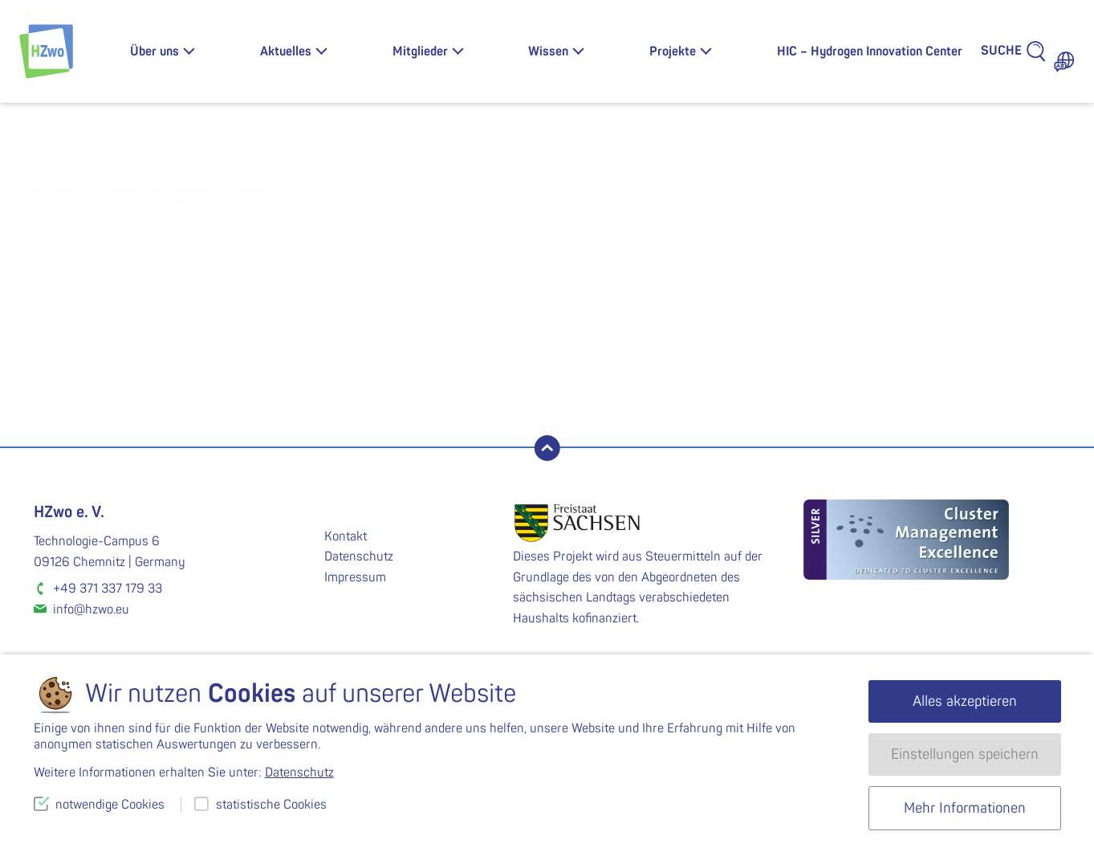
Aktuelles (285, 51)
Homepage (571, 322)
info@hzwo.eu (91, 609)
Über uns (154, 51)
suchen (216, 382)
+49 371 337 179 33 (107, 589)
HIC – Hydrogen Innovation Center (869, 51)
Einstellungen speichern (965, 754)
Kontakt (345, 536)
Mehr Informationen (965, 808)
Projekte (672, 51)
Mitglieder (420, 51)
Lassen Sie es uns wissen (353, 304)
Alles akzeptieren (965, 701)
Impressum (355, 577)
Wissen (548, 51)
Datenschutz (358, 556)
